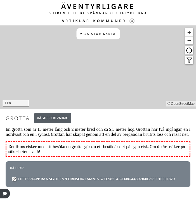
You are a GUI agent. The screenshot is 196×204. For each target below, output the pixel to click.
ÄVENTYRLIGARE (98, 6)
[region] (98, 67)
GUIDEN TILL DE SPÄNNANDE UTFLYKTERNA (98, 13)
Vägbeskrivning (53, 117)
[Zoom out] (189, 40)
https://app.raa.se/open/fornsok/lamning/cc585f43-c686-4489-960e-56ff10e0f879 (96, 178)
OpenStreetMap (183, 104)
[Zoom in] (189, 32)
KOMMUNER (109, 20)
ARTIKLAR (76, 20)
